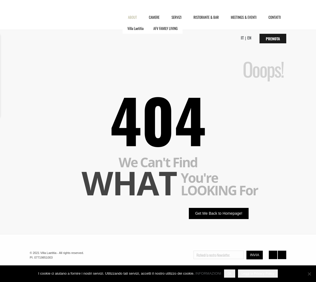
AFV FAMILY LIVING (165, 28)
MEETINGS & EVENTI (244, 17)
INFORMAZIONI (208, 273)
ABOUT (132, 17)
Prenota (273, 38)
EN (249, 38)
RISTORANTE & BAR (206, 17)
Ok (230, 273)
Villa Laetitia (135, 28)
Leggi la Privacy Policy (258, 273)
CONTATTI (275, 17)
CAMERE (154, 17)
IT (242, 38)
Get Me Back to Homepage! (218, 213)
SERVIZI (176, 17)
